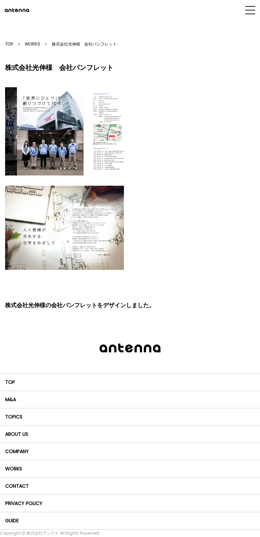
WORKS (32, 44)
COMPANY (17, 451)
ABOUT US (16, 434)
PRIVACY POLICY (23, 503)
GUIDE (12, 520)
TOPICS (13, 416)
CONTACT (17, 486)
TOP (9, 44)
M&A (10, 399)
